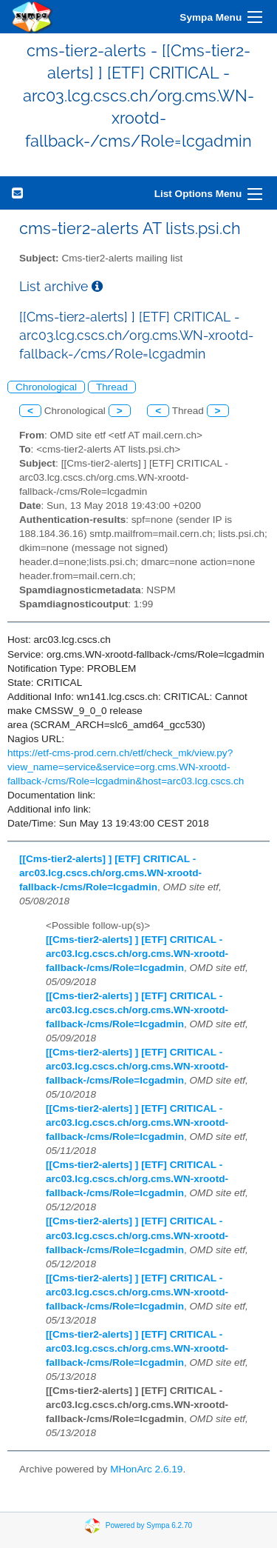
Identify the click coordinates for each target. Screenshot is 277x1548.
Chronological (46, 387)
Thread (112, 387)
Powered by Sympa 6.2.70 (149, 1525)
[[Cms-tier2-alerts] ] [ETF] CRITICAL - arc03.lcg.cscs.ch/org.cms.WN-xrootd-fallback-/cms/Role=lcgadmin (110, 873)
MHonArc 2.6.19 (146, 1469)
